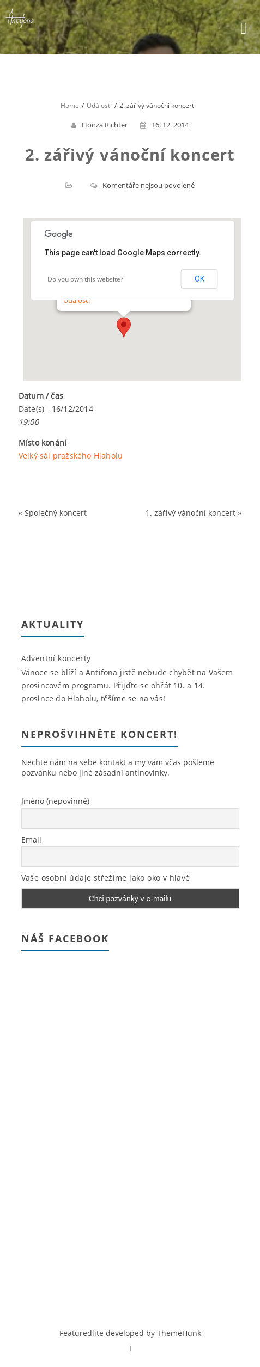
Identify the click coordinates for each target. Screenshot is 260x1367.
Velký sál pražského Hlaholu (71, 455)
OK (199, 278)
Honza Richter (105, 125)
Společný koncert (56, 513)
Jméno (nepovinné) (55, 801)
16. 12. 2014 (164, 125)
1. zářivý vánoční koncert (190, 513)
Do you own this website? (85, 279)
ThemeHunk (179, 1333)
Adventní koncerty (56, 658)
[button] (124, 327)
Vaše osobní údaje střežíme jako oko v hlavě (105, 877)
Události (76, 300)
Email (31, 839)
